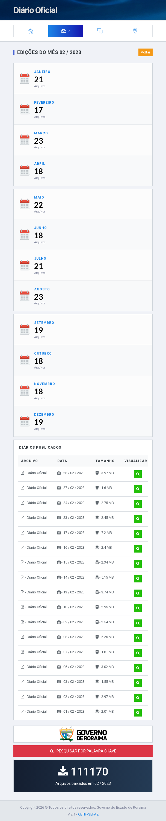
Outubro (43, 353)
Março (41, 133)
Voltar (145, 52)
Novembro (44, 384)
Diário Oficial (35, 10)
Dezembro (44, 415)
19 (38, 330)
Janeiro (42, 72)
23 (38, 140)
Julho (40, 259)
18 (38, 171)
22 (38, 205)
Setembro (44, 323)
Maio (39, 197)
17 (38, 110)
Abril (39, 164)
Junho (40, 228)
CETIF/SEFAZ (88, 814)
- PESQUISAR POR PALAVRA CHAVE (83, 751)
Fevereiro (44, 102)
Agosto (42, 289)
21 (38, 79)
